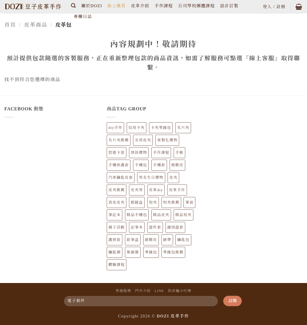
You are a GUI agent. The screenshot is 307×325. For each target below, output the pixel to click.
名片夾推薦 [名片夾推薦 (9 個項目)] (118, 140)
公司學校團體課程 (196, 5)
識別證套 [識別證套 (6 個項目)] (175, 227)
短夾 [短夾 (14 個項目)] (153, 202)
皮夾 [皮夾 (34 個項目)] (173, 178)
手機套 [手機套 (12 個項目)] (159, 165)
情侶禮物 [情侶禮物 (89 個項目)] (139, 153)
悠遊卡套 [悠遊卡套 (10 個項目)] (116, 153)
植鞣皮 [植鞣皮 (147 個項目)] (177, 165)
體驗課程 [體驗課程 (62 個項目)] (116, 265)
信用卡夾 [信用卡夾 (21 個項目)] (136, 128)
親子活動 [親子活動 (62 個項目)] (116, 227)
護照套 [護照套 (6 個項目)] (114, 240)
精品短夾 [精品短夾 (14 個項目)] (183, 215)
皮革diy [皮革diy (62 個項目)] (156, 190)
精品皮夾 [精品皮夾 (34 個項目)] (161, 215)
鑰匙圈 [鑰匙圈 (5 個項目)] (114, 252)
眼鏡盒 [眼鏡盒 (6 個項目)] (137, 202)
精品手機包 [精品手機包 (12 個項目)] (137, 215)
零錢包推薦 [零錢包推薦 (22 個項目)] (173, 252)
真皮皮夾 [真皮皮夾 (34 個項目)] (116, 202)
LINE (159, 291)
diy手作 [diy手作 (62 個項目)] (115, 128)
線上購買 (116, 5)
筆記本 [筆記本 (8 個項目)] (114, 215)
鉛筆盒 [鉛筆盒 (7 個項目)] (133, 240)
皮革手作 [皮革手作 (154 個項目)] (177, 190)
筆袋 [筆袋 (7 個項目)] (189, 202)
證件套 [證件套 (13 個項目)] (155, 227)
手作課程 (164, 5)
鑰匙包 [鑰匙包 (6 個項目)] (183, 240)
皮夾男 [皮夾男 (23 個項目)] (137, 190)
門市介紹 (143, 291)
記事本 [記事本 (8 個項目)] (137, 227)
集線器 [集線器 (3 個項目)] (133, 252)
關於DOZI (91, 5)
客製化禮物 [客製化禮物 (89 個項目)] (167, 140)
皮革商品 (36, 25)
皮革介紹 (140, 5)
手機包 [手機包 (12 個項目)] (141, 165)
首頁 (10, 25)
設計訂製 (229, 5)
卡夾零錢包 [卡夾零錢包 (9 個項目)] (161, 128)
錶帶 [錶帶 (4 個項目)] (167, 240)
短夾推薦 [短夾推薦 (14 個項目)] (171, 202)
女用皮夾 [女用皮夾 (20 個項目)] (143, 140)
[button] (73, 5)
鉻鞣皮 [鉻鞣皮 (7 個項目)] (151, 240)
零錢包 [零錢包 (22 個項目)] (151, 252)
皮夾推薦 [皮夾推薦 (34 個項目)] (116, 190)
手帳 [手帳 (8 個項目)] (179, 153)
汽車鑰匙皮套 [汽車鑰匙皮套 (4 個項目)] (120, 178)
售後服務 (123, 291)
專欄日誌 (83, 16)
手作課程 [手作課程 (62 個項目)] (161, 153)
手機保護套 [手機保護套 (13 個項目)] (118, 165)
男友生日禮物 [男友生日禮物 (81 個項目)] (151, 178)
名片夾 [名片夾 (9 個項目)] (183, 128)
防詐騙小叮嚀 (180, 291)
